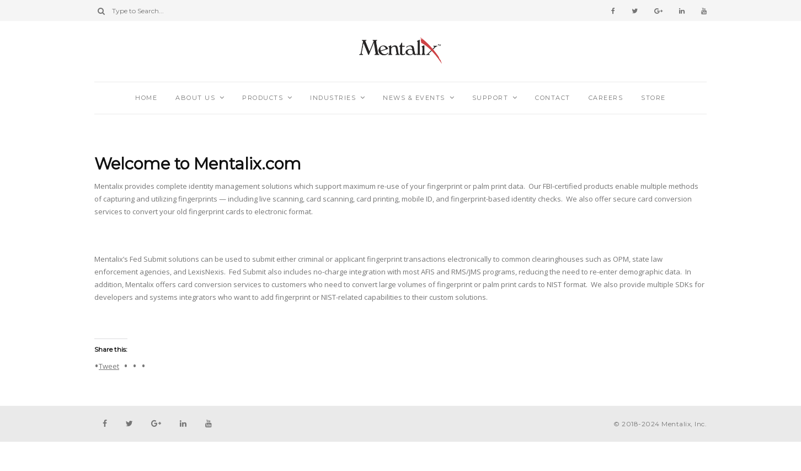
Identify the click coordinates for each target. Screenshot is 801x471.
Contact (552, 98)
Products (262, 98)
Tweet (109, 365)
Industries (333, 98)
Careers (606, 98)
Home (146, 98)
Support (490, 98)
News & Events (414, 98)
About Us (195, 98)
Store (653, 98)
